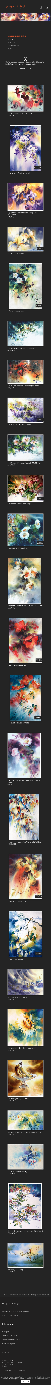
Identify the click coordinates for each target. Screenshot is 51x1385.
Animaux (11, 43)
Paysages (11, 49)
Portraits (11, 39)
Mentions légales (8, 1344)
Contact (25, 68)
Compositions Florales (17, 35)
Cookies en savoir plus (41, 1378)
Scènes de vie (13, 46)
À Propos (5, 1332)
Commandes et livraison (11, 1340)
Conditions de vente (9, 1336)
